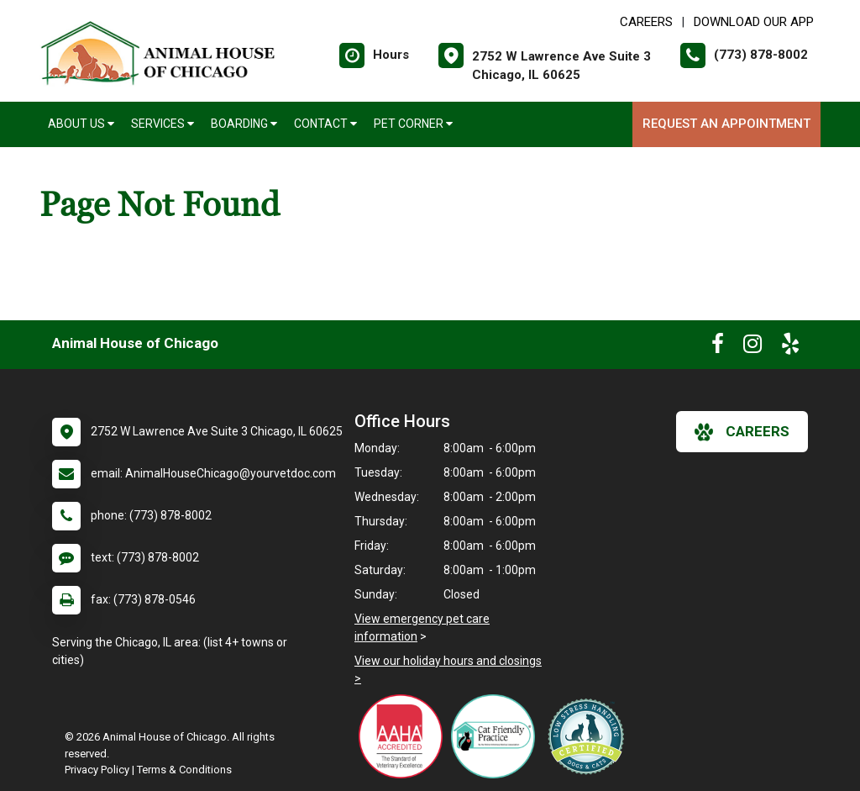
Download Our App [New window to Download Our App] (754, 21)
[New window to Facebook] (717, 347)
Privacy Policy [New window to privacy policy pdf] (97, 769)
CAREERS (646, 21)
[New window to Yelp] (790, 347)
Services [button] (162, 123)
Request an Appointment (726, 123)
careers (742, 432)
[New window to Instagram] (752, 347)
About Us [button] (81, 123)
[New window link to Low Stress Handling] (589, 736)
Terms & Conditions (184, 769)
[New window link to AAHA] (405, 736)
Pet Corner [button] (413, 123)
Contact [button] (325, 123)
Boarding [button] (244, 123)
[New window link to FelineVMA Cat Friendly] (497, 736)
